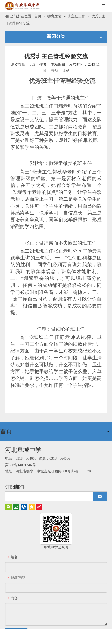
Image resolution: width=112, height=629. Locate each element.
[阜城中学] (56, 527)
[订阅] (100, 494)
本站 (66, 71)
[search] (51, 494)
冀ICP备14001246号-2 (21, 463)
